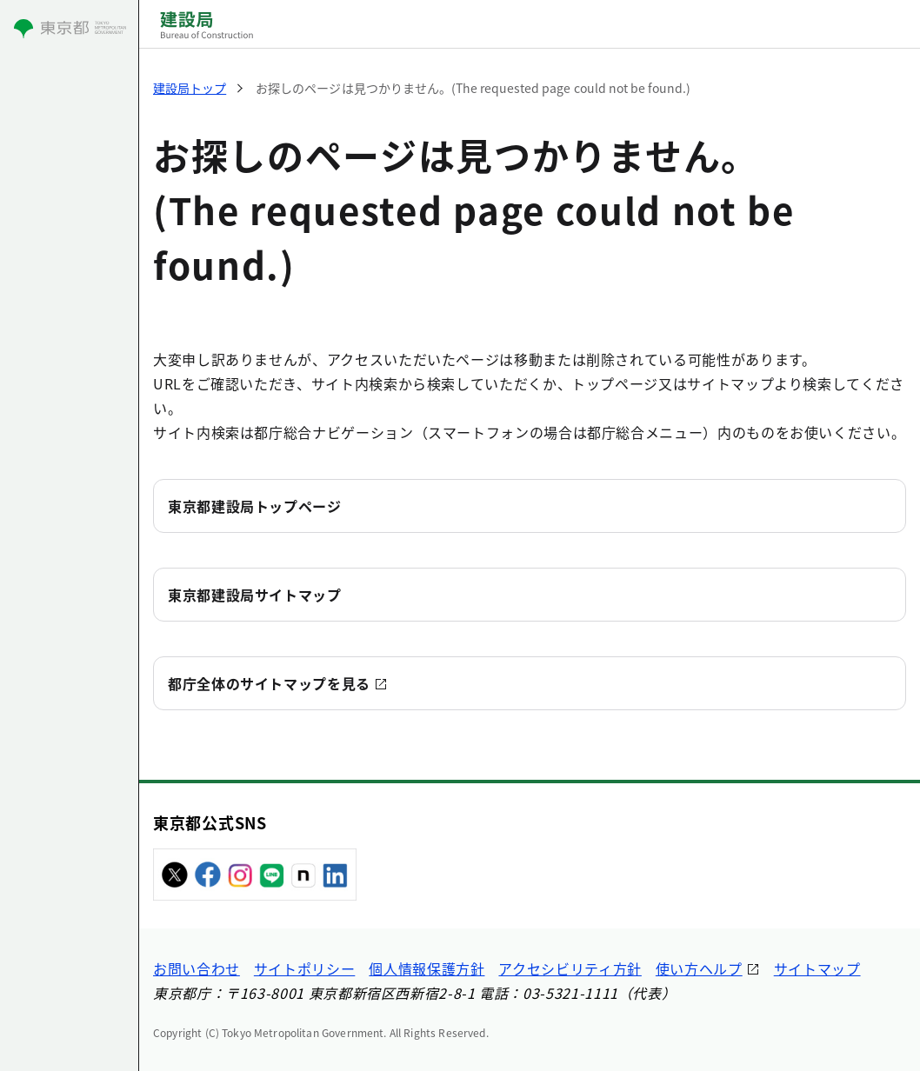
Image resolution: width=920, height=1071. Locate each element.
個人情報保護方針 (426, 968)
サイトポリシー (304, 968)
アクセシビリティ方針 (569, 968)
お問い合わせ (196, 968)
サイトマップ (817, 968)
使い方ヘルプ (699, 968)
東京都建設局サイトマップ (255, 594)
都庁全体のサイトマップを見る (269, 683)
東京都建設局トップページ (255, 506)
